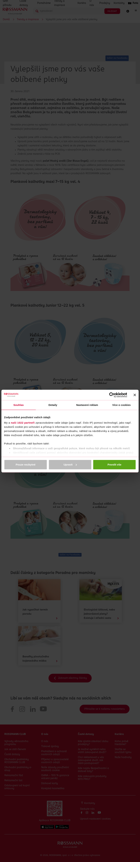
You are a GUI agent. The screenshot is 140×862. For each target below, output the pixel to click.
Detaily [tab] (53, 404)
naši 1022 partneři (23, 422)
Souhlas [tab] (18, 404)
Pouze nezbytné (25, 464)
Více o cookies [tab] (121, 404)
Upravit (70, 464)
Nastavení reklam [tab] (87, 404)
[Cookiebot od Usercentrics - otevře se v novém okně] (112, 395)
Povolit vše (114, 464)
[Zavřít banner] (135, 395)
